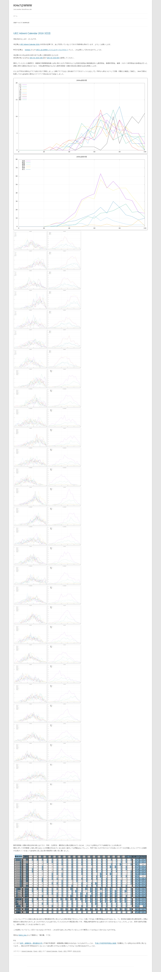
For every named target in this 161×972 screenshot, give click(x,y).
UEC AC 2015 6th (53, 58)
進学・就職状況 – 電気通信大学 (31, 943)
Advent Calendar (27, 951)
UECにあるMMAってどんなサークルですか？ (52, 50)
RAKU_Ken (23, 935)
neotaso (28, 50)
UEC (40, 951)
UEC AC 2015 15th (36, 58)
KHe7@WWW (22, 5)
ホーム (15, 16)
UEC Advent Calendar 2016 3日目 (32, 33)
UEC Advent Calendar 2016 (30, 44)
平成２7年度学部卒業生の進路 (106, 943)
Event (36, 951)
